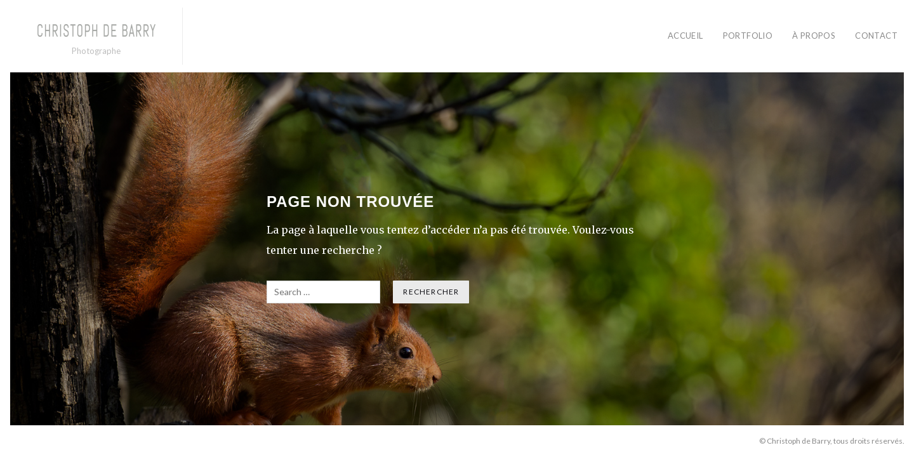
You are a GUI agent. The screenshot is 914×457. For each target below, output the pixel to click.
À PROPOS (813, 35)
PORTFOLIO (748, 35)
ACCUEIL (685, 35)
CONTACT (876, 35)
